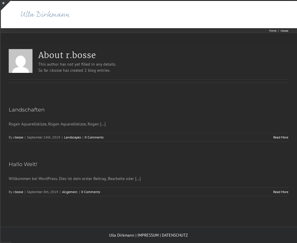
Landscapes (72, 137)
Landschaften (27, 110)
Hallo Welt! (23, 164)
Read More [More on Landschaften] (280, 137)
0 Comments (94, 137)
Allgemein (69, 192)
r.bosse (18, 137)
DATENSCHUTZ (175, 235)
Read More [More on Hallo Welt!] (280, 192)
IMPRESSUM (148, 235)
